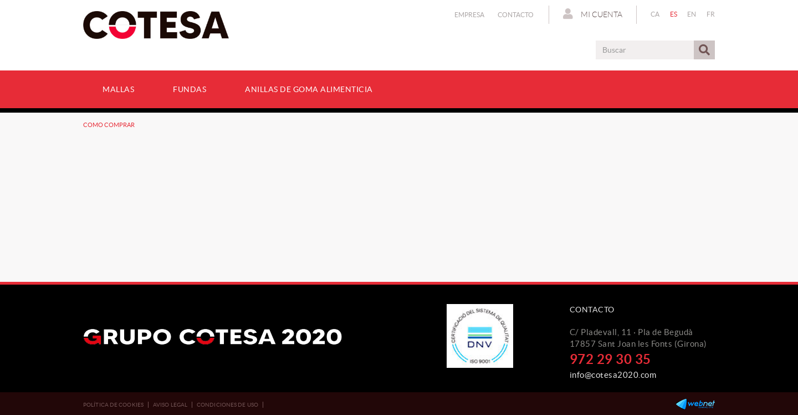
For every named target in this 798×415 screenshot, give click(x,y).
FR (711, 14)
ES (674, 14)
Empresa (469, 14)
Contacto (516, 14)
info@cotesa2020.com (613, 374)
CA (655, 14)
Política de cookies (113, 405)
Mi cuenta (592, 13)
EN (692, 14)
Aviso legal (170, 405)
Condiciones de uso (227, 405)
